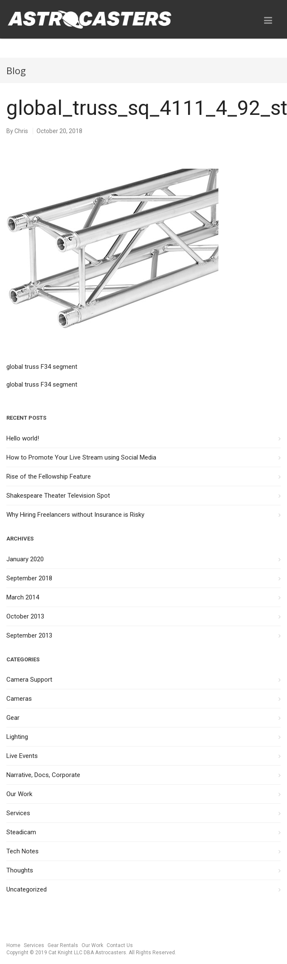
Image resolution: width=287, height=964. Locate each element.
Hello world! (22, 438)
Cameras (19, 698)
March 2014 (22, 597)
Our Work (19, 794)
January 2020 (25, 559)
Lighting (17, 737)
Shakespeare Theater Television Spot (58, 495)
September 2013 (29, 635)
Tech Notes (22, 851)
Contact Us (120, 945)
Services (18, 813)
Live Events (22, 756)
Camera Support (29, 679)
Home (13, 945)
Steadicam (21, 832)
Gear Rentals (63, 945)
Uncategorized (26, 889)
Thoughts (19, 870)
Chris (21, 131)
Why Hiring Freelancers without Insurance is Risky (75, 514)
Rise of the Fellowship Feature (48, 476)
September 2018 (29, 578)
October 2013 (25, 616)
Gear (13, 718)
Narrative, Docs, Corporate (43, 775)
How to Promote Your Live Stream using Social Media (81, 457)
